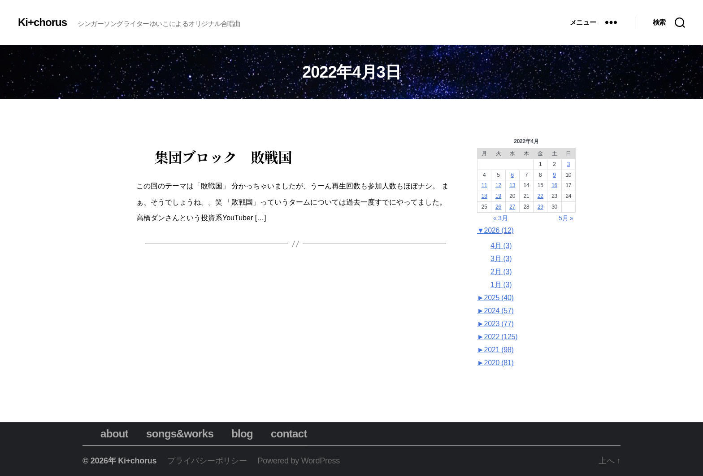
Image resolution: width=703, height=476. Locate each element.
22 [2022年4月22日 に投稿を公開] (540, 196)
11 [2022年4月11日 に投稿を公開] (484, 185)
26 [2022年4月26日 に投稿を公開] (498, 207)
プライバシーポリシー (207, 460)
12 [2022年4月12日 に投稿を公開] (498, 185)
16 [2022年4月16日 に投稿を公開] (554, 185)
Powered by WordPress (299, 460)
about (105, 434)
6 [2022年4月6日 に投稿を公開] (512, 175)
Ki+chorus (42, 22)
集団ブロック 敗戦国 (223, 156)
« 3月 (500, 218)
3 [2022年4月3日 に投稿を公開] (568, 164)
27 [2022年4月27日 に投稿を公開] (512, 207)
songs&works (170, 434)
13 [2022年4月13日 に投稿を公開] (512, 185)
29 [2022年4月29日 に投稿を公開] (540, 207)
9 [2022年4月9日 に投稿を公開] (554, 175)
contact (280, 434)
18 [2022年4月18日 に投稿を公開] (484, 196)
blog (233, 434)
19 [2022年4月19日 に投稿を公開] (498, 196)
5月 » (566, 218)
